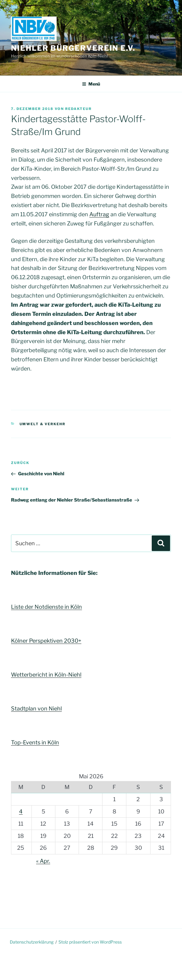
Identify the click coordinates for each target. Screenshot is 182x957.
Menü (91, 83)
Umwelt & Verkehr (43, 424)
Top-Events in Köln (35, 742)
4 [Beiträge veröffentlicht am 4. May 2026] (21, 811)
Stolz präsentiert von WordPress (90, 941)
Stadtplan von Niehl (36, 708)
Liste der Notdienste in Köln (46, 607)
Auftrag (99, 214)
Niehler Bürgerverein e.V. (73, 48)
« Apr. (43, 861)
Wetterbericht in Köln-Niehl (46, 674)
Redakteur (78, 109)
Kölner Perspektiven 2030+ (46, 640)
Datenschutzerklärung (32, 941)
